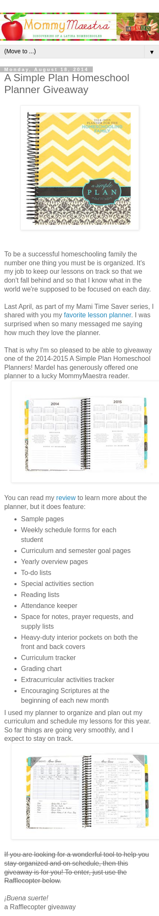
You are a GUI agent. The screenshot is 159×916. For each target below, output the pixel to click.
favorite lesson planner (97, 315)
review (66, 497)
